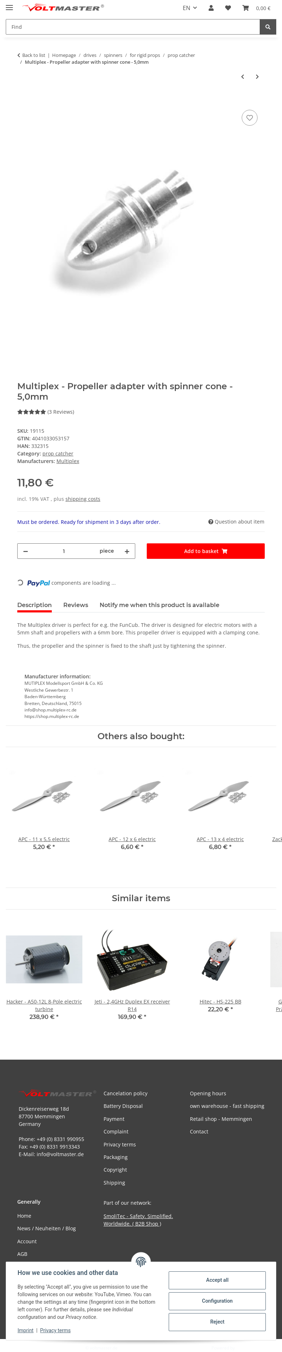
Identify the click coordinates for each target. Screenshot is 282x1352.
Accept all (217, 1280)
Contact (199, 1131)
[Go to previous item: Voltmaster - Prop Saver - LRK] (242, 76)
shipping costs (82, 498)
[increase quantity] (127, 551)
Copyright (115, 1169)
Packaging (116, 1157)
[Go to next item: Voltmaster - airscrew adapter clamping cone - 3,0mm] (257, 76)
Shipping (114, 1182)
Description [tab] (34, 605)
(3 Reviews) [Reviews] (45, 411)
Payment (114, 1118)
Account (27, 1241)
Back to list (33, 55)
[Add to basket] (23, 100)
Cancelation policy (125, 1093)
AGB (22, 1253)
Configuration (217, 1301)
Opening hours (208, 1093)
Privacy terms (55, 1330)
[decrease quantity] (25, 551)
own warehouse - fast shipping (227, 1105)
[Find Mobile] (133, 27)
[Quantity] (64, 551)
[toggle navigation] (9, 4)
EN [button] (186, 8)
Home (24, 1215)
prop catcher (57, 453)
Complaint (116, 1131)
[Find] (268, 27)
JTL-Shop (244, 1348)
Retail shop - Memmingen (221, 1118)
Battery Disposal (123, 1105)
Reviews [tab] (75, 605)
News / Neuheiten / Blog (46, 1228)
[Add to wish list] (250, 118)
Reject (217, 1322)
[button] (211, 8)
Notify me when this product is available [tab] (159, 605)
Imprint (25, 1330)
